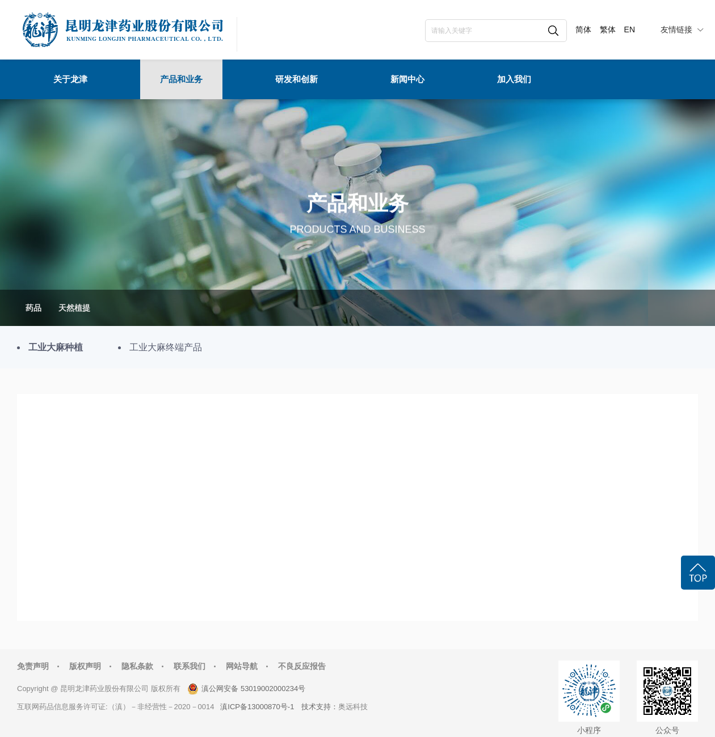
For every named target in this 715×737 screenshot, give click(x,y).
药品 (33, 307)
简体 (583, 29)
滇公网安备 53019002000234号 (253, 688)
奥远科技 (353, 706)
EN (629, 29)
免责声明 (33, 666)
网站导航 (242, 666)
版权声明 (85, 666)
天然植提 (74, 307)
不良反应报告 (302, 666)
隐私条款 (137, 666)
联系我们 (189, 666)
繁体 (608, 29)
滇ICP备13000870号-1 (257, 706)
